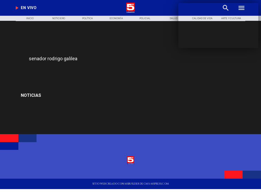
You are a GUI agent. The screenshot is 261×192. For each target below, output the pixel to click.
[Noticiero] (59, 18)
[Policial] (145, 18)
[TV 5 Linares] (87, 71)
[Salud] (173, 18)
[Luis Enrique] (57, 95)
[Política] (87, 18)
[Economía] (116, 18)
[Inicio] (30, 18)
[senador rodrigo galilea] (100, 58)
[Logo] (131, 12)
